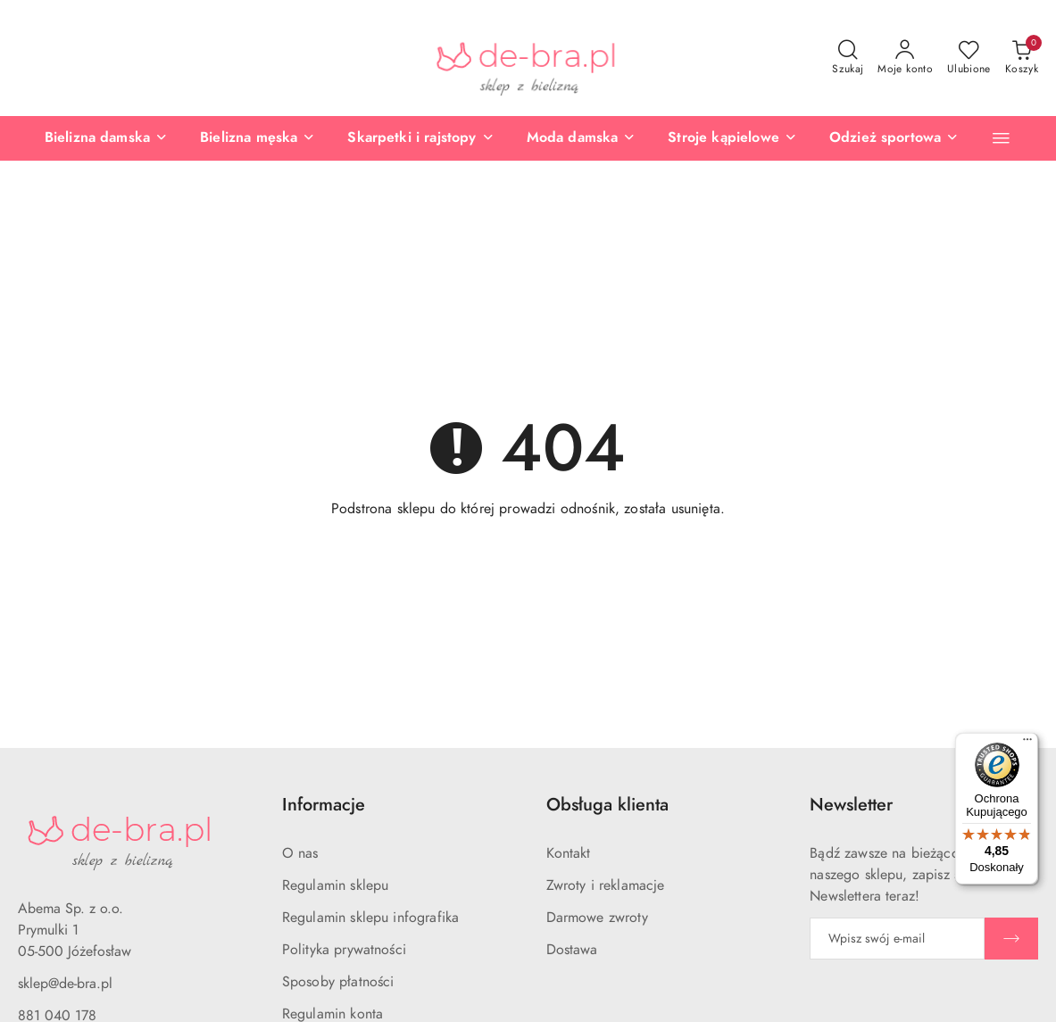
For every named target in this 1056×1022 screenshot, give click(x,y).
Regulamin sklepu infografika (370, 917)
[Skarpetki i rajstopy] (420, 138)
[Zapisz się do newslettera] (897, 939)
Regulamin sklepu (335, 885)
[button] (1001, 138)
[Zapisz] (1011, 939)
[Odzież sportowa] (894, 138)
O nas (300, 853)
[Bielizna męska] (257, 138)
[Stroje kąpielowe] (732, 138)
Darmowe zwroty (597, 917)
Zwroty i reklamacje (605, 885)
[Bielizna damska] (106, 138)
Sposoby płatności (338, 982)
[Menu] (1027, 743)
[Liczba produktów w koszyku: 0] (1021, 58)
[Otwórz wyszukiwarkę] (847, 58)
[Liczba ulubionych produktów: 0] (969, 58)
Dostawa (572, 950)
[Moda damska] (582, 138)
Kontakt (568, 853)
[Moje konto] (905, 58)
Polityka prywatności (344, 950)
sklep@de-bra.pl (65, 983)
